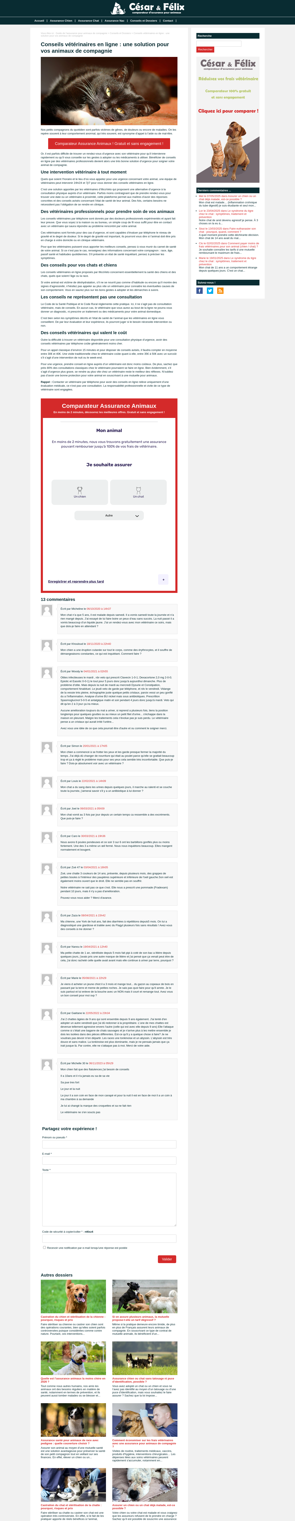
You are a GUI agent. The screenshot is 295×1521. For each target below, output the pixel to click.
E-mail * (47, 1067)
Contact (168, 20)
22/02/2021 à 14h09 (94, 694)
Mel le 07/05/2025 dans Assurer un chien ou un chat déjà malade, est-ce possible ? (227, 197)
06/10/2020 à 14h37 (99, 522)
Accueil (39, 20)
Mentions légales (180, 1517)
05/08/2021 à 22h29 (94, 891)
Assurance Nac (114, 20)
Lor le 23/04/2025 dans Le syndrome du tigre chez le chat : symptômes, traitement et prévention (226, 214)
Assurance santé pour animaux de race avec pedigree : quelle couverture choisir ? (70, 1356)
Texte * (46, 1083)
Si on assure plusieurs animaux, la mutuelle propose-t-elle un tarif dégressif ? (140, 1232)
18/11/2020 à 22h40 (99, 557)
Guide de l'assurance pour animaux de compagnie (81, 33)
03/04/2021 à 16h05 (96, 781)
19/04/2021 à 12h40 (95, 860)
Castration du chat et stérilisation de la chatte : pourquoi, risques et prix (71, 1420)
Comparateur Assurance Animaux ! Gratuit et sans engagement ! (109, 144)
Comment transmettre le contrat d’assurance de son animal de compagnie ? (72, 1482)
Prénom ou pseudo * (54, 1051)
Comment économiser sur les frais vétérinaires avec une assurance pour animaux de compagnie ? (144, 1357)
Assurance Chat (88, 20)
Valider (167, 1173)
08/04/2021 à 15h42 (93, 829)
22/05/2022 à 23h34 (98, 927)
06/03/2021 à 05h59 (92, 722)
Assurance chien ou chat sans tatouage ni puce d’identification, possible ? (143, 1294)
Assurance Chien (61, 20)
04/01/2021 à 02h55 (96, 585)
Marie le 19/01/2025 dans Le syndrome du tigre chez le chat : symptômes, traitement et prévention (227, 261)
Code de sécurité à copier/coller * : (67, 1145)
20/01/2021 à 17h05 (95, 659)
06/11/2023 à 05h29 (101, 977)
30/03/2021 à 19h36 (93, 749)
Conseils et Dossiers (143, 20)
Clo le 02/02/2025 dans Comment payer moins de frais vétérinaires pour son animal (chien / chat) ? (229, 245)
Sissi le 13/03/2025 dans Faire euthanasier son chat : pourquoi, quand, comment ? (227, 230)
